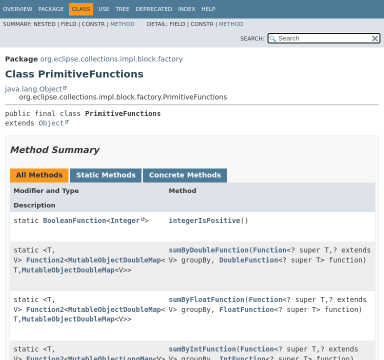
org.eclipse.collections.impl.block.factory (111, 59)
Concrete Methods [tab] (185, 175)
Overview (17, 9)
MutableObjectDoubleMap (114, 260)
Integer (125, 220)
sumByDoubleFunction (208, 250)
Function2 (45, 260)
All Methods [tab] (39, 175)
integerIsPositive (204, 220)
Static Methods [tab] (106, 175)
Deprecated (154, 9)
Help (209, 9)
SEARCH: (252, 39)
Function (269, 250)
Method (122, 24)
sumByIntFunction (202, 349)
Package (51, 9)
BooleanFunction (74, 220)
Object (51, 123)
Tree (123, 9)
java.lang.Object (33, 89)
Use (104, 9)
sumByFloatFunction (206, 300)
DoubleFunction (248, 260)
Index (186, 9)
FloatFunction (246, 310)
